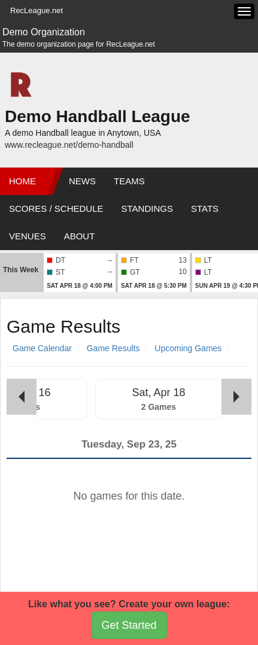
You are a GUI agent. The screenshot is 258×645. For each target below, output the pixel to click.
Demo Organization (43, 32)
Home (22, 181)
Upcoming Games (187, 348)
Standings (147, 208)
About (79, 236)
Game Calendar (42, 348)
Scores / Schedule (56, 208)
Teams (129, 181)
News (82, 181)
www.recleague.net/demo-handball (69, 145)
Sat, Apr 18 (158, 392)
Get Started (128, 625)
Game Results (113, 348)
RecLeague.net (36, 10)
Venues (27, 236)
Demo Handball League (97, 116)
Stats (204, 208)
